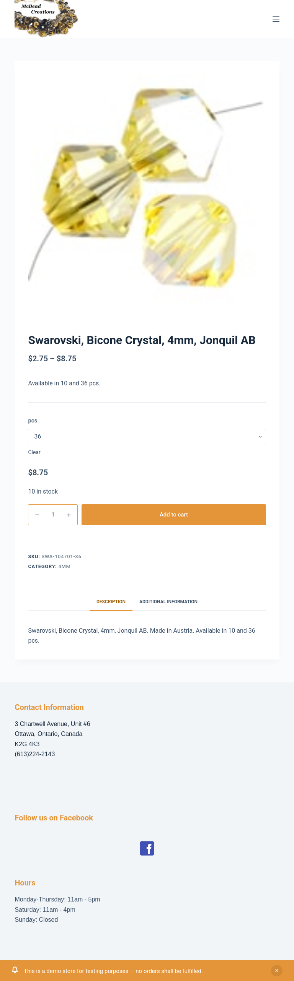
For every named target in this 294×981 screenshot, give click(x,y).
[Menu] (276, 19)
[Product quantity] (53, 514)
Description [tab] (111, 601)
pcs (32, 420)
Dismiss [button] (277, 970)
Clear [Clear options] (34, 452)
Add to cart (174, 514)
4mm (65, 566)
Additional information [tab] (168, 601)
